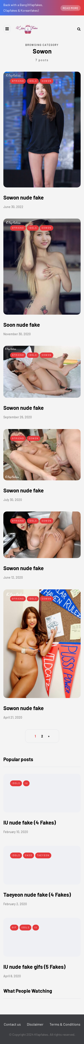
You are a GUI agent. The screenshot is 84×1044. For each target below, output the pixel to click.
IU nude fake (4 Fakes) (29, 822)
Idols (33, 80)
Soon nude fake (21, 324)
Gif (14, 927)
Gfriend (18, 80)
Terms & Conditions (65, 1024)
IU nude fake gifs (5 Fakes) (34, 966)
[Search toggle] (77, 29)
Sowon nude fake (23, 197)
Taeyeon (43, 855)
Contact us (12, 1024)
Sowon (47, 80)
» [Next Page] (49, 736)
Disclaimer (35, 1024)
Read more (70, 8)
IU (26, 783)
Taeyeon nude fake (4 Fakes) (37, 894)
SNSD (28, 855)
